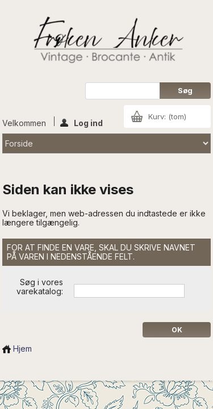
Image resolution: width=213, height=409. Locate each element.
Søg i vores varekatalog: (39, 286)
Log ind (81, 122)
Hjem (17, 348)
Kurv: (167, 116)
